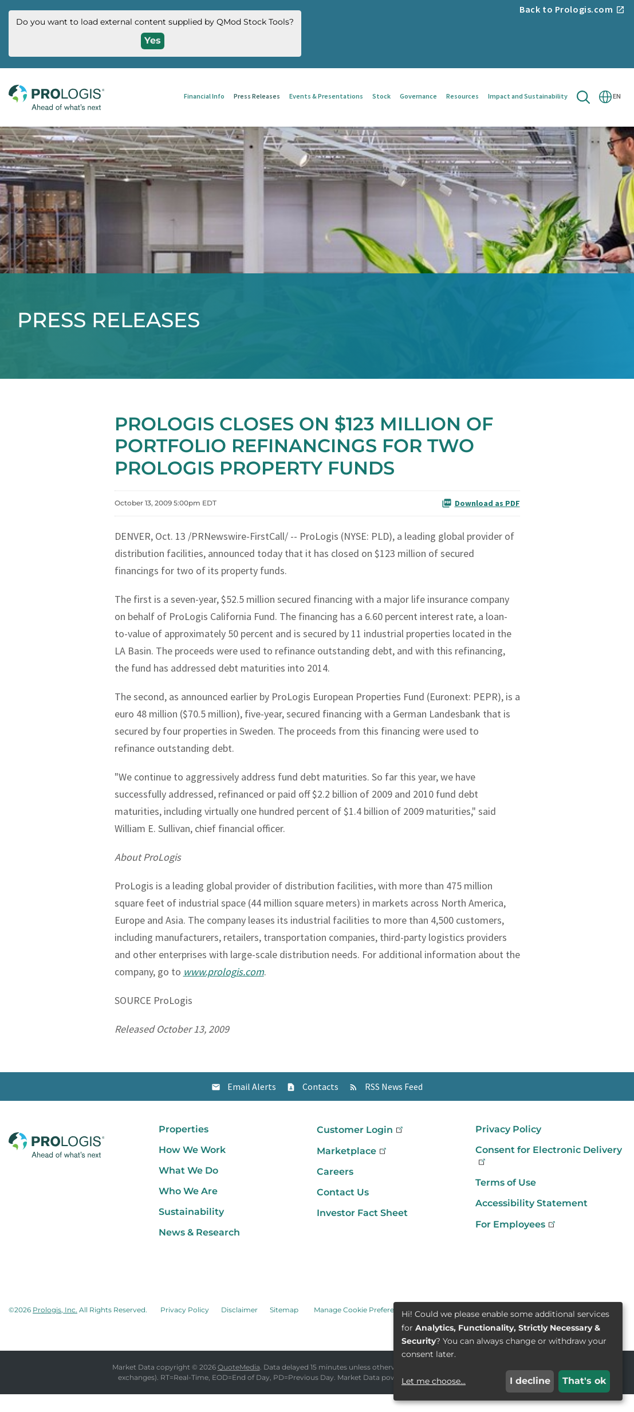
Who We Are (188, 1208)
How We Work (192, 1167)
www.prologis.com (223, 989)
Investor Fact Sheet (362, 1230)
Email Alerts (251, 1104)
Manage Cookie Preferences (362, 1327)
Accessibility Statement (531, 1220)
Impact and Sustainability (528, 96)
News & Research (199, 1250)
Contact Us (343, 1210)
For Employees (516, 1242)
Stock (381, 96)
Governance (418, 96)
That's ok (584, 1380)
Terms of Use (505, 1200)
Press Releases (257, 96)
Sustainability (191, 1229)
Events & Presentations (326, 96)
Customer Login (361, 1147)
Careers (335, 1189)
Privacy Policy (508, 1147)
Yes (152, 40)
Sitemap (284, 1327)
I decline (530, 1380)
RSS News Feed (394, 1104)
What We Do (188, 1188)
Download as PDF (481, 520)
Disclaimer (239, 1327)
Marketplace (352, 1168)
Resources (462, 96)
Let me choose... (433, 1381)
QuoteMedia (239, 1384)
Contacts (320, 1104)
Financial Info (204, 96)
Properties (183, 1147)
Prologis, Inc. (55, 1327)
